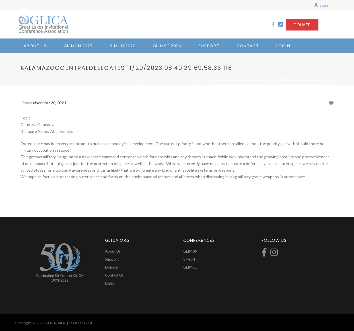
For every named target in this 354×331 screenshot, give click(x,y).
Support (208, 45)
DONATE (302, 24)
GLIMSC (190, 267)
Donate (111, 267)
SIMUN (189, 259)
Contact (248, 45)
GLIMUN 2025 (78, 45)
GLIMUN (190, 251)
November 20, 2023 (49, 102)
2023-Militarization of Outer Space (175, 80)
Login (321, 5)
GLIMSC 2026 (167, 45)
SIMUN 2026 (122, 45)
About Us (35, 45)
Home (132, 80)
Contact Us (114, 275)
